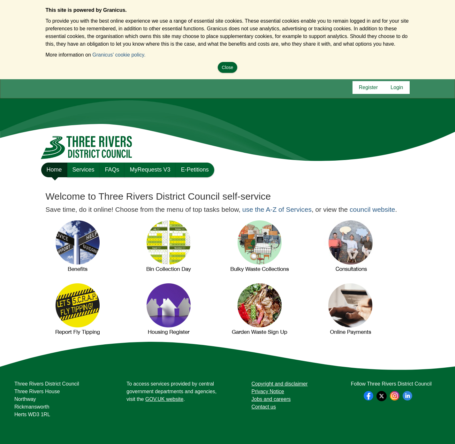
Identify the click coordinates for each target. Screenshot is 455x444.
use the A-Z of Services (277, 209)
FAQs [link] (112, 169)
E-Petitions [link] (195, 169)
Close (227, 67)
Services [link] (83, 169)
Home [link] (54, 171)
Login (397, 89)
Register (368, 89)
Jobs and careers (271, 399)
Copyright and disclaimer (280, 384)
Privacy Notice (268, 391)
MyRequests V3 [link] (150, 169)
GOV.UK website (164, 399)
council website (372, 209)
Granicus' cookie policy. (118, 54)
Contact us (264, 407)
